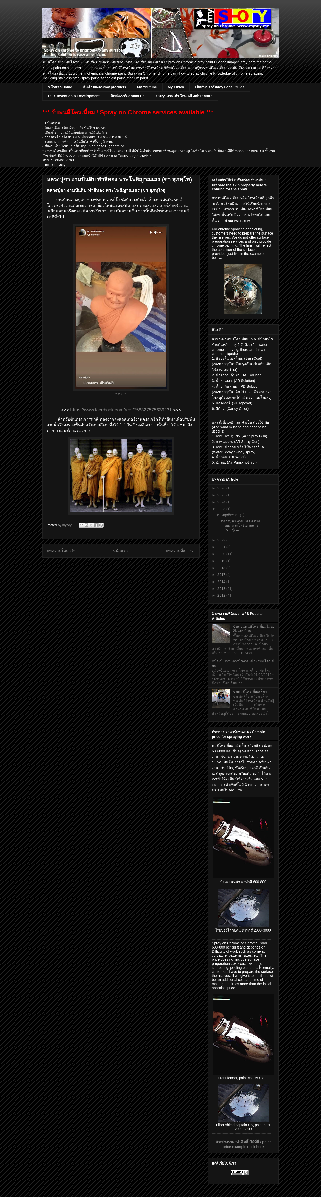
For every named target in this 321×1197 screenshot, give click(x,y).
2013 (221, 589)
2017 (221, 575)
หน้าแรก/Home (60, 87)
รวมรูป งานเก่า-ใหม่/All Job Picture (184, 96)
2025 (221, 495)
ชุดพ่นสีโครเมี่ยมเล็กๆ (250, 691)
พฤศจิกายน (231, 515)
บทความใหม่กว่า (61, 550)
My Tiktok (176, 87)
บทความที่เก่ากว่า (181, 550)
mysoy (67, 525)
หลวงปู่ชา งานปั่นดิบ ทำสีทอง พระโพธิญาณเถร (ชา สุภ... (240, 525)
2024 (221, 502)
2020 (221, 554)
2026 (221, 488)
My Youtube (147, 87)
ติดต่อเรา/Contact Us (128, 96)
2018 (221, 568)
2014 (221, 582)
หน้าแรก (120, 550)
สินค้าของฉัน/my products (104, 87)
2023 (221, 509)
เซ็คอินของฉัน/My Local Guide (219, 87)
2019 (221, 561)
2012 (221, 595)
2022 (221, 540)
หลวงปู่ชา (121, 394)
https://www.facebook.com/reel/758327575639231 (121, 409)
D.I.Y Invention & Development (74, 96)
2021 (221, 547)
